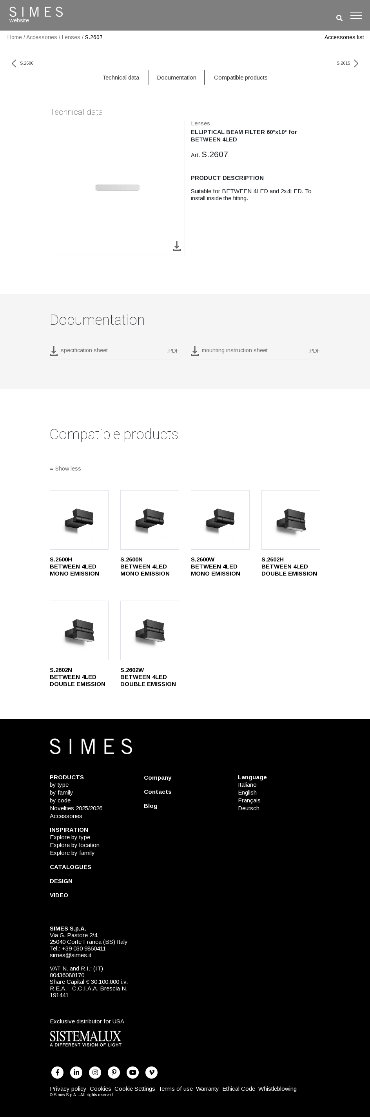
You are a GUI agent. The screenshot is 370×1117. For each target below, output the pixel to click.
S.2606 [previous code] (22, 63)
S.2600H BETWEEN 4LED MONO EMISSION (74, 566)
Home (14, 37)
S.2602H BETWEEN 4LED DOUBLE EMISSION (289, 566)
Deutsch (248, 808)
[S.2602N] (79, 630)
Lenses (71, 37)
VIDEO (59, 895)
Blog (151, 805)
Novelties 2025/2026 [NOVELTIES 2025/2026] (76, 808)
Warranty (207, 1088)
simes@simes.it (70, 955)
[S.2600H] (79, 520)
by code (60, 800)
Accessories (41, 37)
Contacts (158, 791)
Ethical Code (238, 1088)
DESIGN (61, 881)
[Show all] (185, 469)
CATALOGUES (70, 867)
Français (249, 800)
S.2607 (94, 37)
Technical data (120, 77)
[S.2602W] (149, 630)
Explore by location (75, 845)
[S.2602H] (290, 520)
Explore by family (72, 852)
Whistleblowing (277, 1088)
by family (61, 792)
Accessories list (344, 37)
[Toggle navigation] (356, 15)
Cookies (100, 1088)
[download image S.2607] (177, 245)
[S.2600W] (220, 520)
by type (59, 784)
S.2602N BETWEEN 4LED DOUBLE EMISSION (77, 676)
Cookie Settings (134, 1088)
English (247, 792)
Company (157, 777)
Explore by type (70, 837)
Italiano (247, 784)
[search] (339, 18)
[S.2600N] (149, 520)
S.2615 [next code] (347, 63)
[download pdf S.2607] (114, 353)
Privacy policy (68, 1088)
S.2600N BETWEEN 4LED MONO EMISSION (145, 566)
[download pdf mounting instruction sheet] (255, 353)
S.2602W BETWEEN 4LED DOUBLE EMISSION (148, 676)
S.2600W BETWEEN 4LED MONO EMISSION (215, 566)
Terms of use (175, 1088)
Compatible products (241, 77)
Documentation (176, 77)
